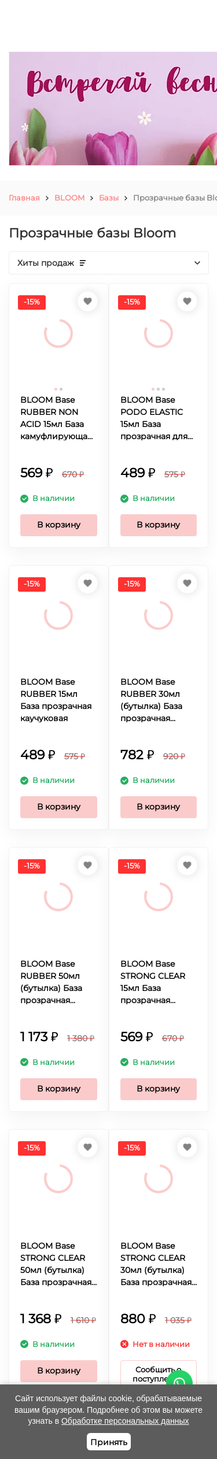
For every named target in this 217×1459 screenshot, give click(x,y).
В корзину (58, 524)
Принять (108, 1442)
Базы (109, 197)
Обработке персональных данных (125, 1420)
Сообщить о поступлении (158, 1374)
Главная (24, 197)
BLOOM (69, 197)
